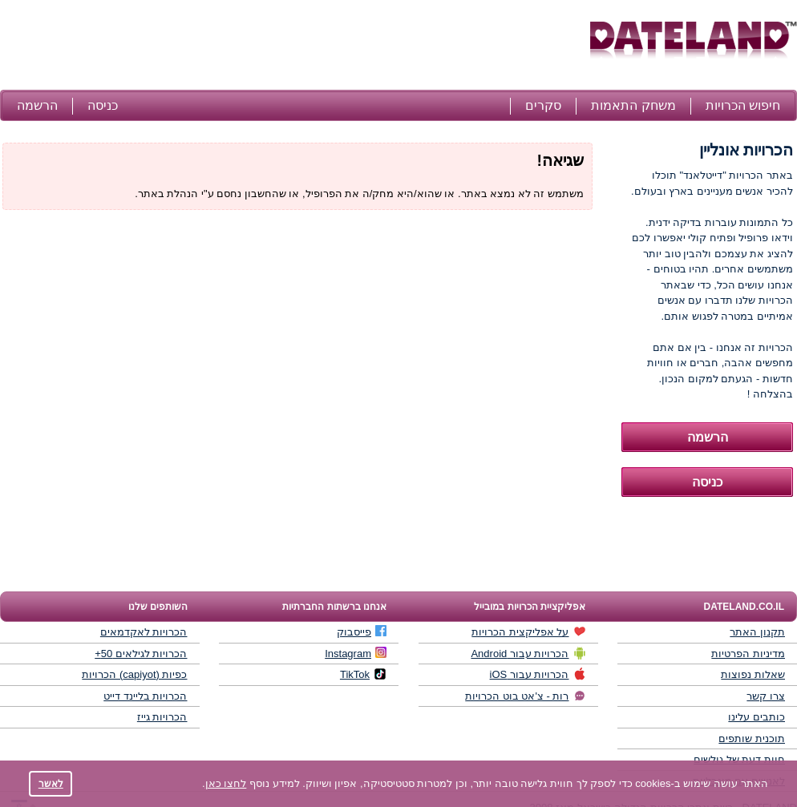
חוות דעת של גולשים (739, 759)
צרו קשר (765, 696)
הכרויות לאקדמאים (144, 632)
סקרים (543, 105)
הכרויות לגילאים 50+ (141, 654)
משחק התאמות (633, 105)
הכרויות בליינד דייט (145, 696)
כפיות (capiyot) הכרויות (134, 674)
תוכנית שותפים (751, 738)
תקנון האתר (757, 632)
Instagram (355, 653)
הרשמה (37, 105)
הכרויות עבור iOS (538, 674)
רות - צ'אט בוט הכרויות (525, 695)
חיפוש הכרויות (743, 105)
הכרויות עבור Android (528, 653)
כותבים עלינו (756, 717)
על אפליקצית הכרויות (528, 631)
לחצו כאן (226, 783)
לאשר (50, 783)
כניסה (102, 105)
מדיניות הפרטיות (748, 654)
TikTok (363, 674)
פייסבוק (361, 631)
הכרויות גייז (162, 717)
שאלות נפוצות (753, 674)
